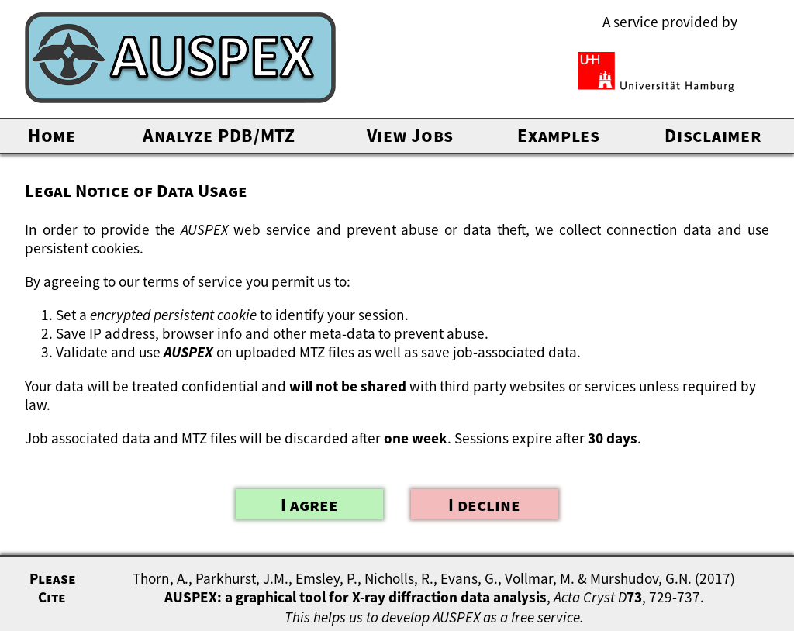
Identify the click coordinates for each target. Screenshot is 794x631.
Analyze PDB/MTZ (219, 135)
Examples (558, 135)
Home (52, 135)
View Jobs (410, 135)
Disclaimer (713, 135)
